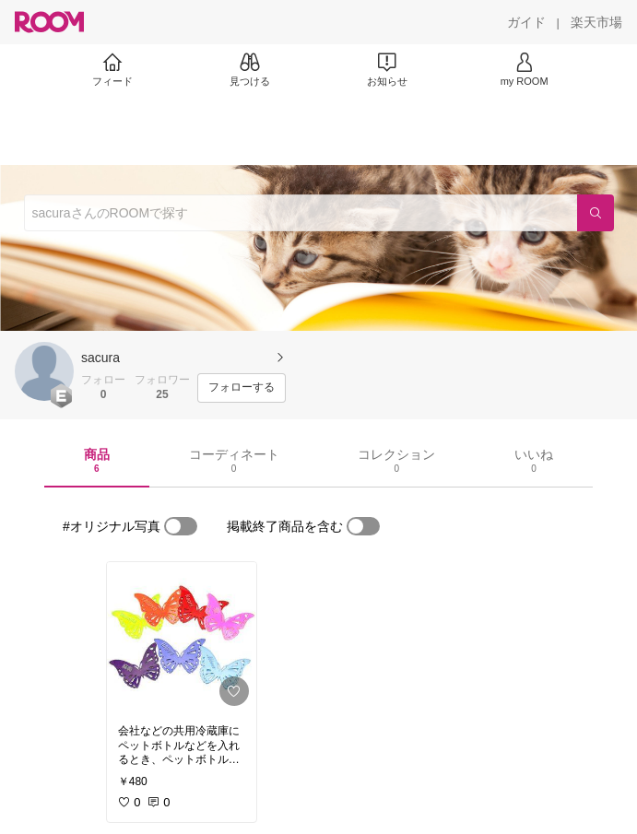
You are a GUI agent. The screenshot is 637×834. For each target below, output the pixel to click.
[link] (181, 637)
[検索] (595, 212)
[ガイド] (526, 22)
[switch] (180, 526)
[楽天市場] (596, 22)
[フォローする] (241, 388)
